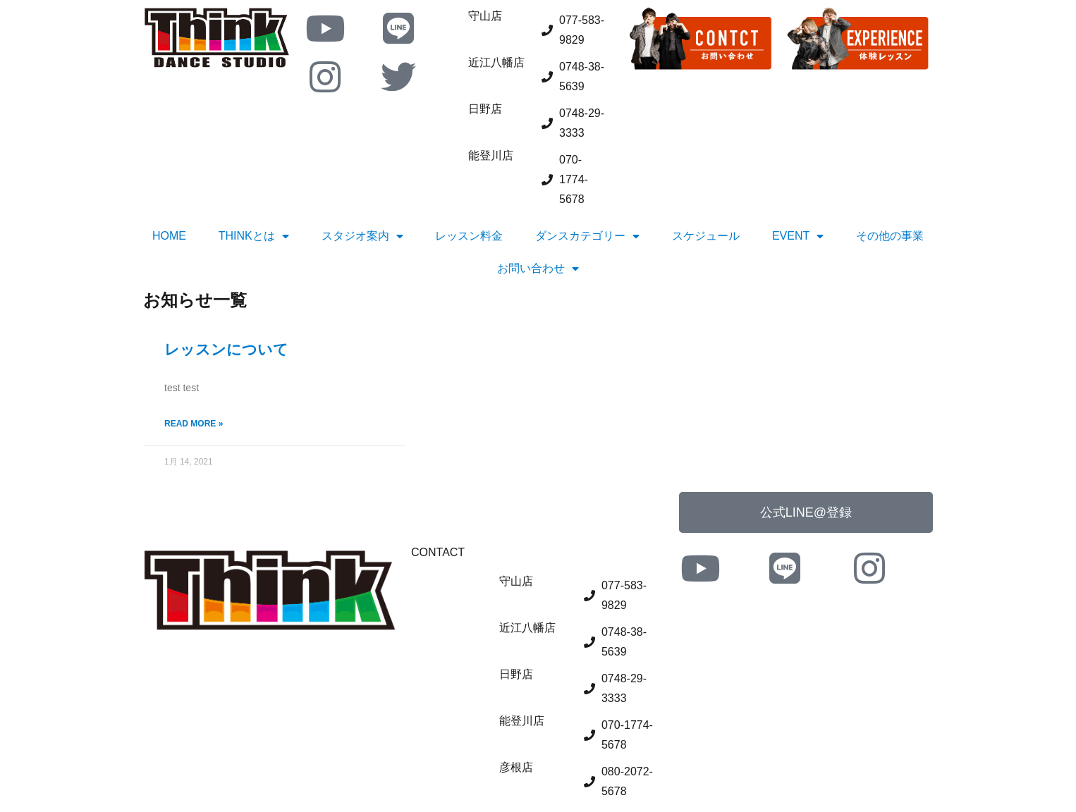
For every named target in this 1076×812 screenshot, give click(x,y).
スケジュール (706, 236)
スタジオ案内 (362, 236)
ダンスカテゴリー (587, 236)
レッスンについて (226, 349)
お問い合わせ (538, 268)
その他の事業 (890, 236)
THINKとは (254, 236)
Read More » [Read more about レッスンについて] (193, 424)
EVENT (798, 236)
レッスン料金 (469, 236)
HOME (169, 236)
